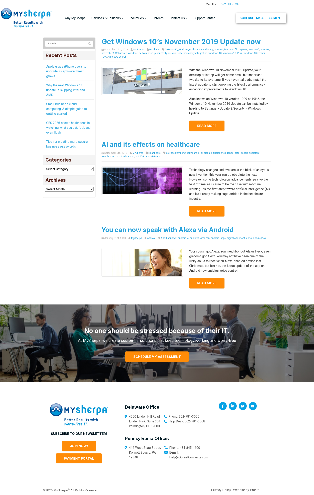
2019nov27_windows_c (178, 49)
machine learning (124, 156)
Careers (158, 18)
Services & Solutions (108, 18)
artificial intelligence (222, 153)
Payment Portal (79, 458)
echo (249, 238)
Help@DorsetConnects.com (188, 457)
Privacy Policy (221, 490)
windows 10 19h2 (232, 53)
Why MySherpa (75, 18)
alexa (195, 49)
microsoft (254, 49)
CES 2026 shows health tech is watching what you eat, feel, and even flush (68, 127)
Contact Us (179, 18)
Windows (154, 49)
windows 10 (215, 53)
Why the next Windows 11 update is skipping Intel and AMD (65, 90)
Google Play (259, 238)
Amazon (205, 238)
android (215, 238)
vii (169, 53)
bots (237, 153)
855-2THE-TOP (228, 4)
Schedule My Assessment (261, 18)
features (229, 49)
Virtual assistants (150, 156)
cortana (218, 49)
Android (151, 238)
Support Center (204, 18)
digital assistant (236, 238)
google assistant (250, 153)
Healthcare (154, 153)
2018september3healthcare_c (182, 153)
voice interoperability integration (189, 53)
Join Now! (79, 446)
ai (202, 153)
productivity (160, 53)
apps (223, 238)
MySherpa (138, 49)
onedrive (133, 53)
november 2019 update (114, 53)
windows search (117, 56)
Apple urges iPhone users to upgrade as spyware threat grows (66, 71)
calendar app (206, 49)
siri (137, 156)
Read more (206, 126)
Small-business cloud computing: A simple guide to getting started (66, 109)
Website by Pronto (246, 490)
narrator (265, 49)
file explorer (241, 49)
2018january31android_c (175, 238)
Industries (138, 18)
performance (146, 53)
